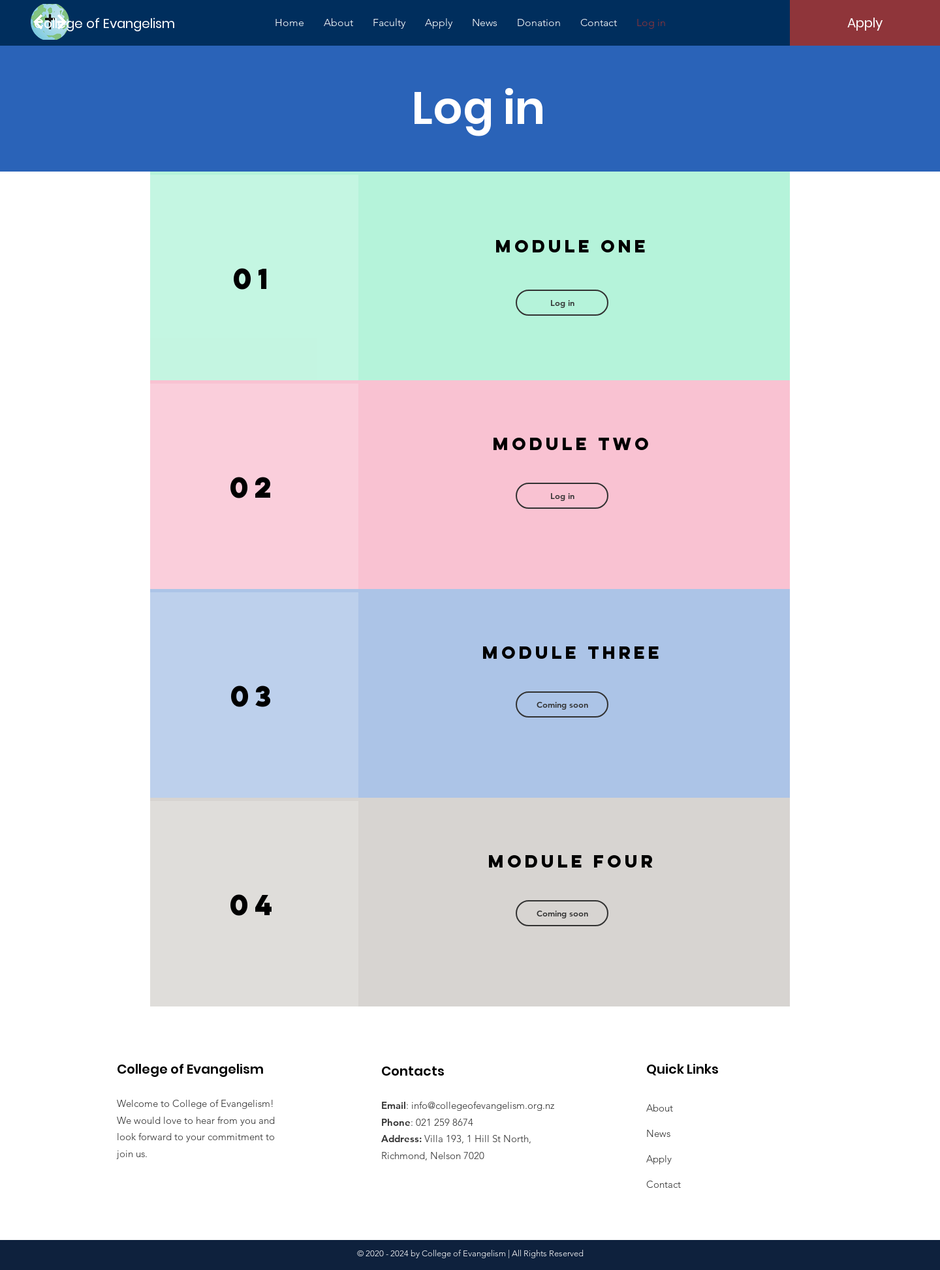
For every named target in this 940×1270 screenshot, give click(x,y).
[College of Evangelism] (106, 23)
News (658, 1133)
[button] (562, 496)
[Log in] (562, 303)
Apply (659, 1159)
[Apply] (865, 23)
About (659, 1108)
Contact (663, 1184)
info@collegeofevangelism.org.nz (482, 1105)
